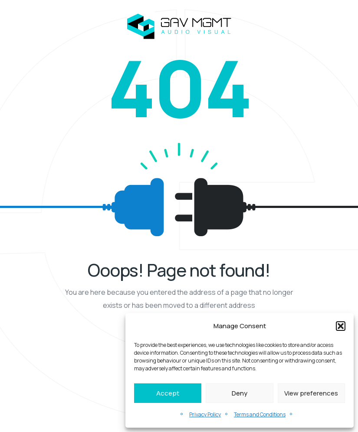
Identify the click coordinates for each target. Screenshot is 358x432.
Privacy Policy (205, 414)
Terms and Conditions (260, 414)
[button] (340, 326)
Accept (167, 393)
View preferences (311, 393)
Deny (239, 393)
